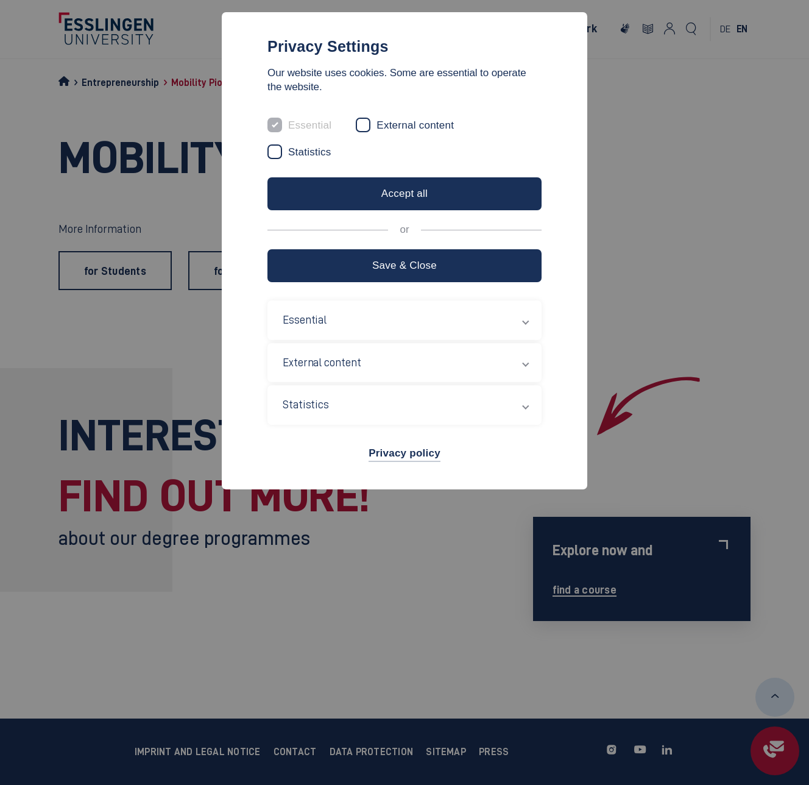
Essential (309, 125)
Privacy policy (404, 453)
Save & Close (404, 265)
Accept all (404, 193)
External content (415, 125)
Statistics (309, 152)
